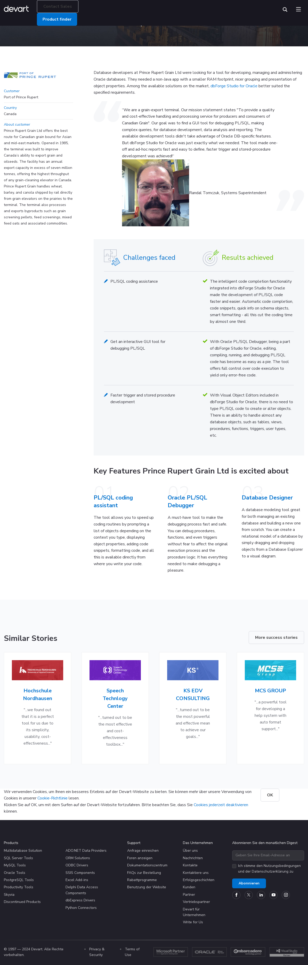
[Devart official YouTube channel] (273, 895)
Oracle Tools (14, 872)
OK (270, 795)
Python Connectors (81, 907)
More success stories (276, 637)
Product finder (60, 19)
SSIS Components (80, 872)
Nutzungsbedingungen (282, 865)
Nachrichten (193, 858)
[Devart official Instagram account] (286, 895)
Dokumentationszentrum (147, 865)
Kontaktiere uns (196, 872)
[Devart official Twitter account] (249, 895)
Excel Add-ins (77, 879)
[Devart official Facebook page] (236, 895)
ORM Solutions (78, 858)
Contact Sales (60, 6)
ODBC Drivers (77, 865)
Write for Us (193, 922)
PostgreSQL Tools (19, 879)
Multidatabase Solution (23, 850)
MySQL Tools (15, 865)
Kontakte (190, 865)
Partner (189, 894)
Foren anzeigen (139, 858)
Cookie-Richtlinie (52, 798)
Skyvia (9, 894)
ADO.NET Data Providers (86, 850)
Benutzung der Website (146, 887)
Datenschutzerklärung (270, 871)
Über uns (190, 850)
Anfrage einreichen (143, 850)
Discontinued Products (22, 901)
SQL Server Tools (18, 858)
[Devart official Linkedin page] (261, 895)
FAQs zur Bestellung (144, 872)
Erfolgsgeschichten (198, 879)
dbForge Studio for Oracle (233, 86)
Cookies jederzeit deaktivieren (221, 805)
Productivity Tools (18, 887)
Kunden (189, 887)
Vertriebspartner (196, 901)
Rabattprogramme (142, 879)
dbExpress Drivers (80, 900)
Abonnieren (249, 883)
